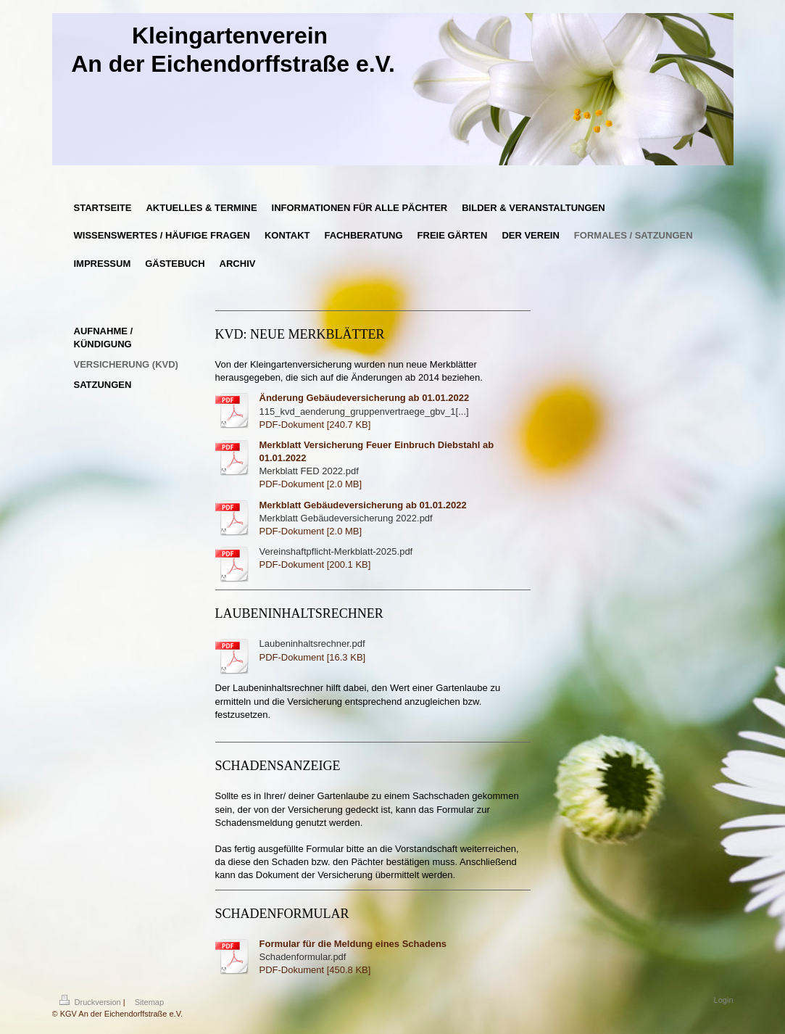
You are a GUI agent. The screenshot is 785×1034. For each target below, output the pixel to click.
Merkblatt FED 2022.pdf (309, 471)
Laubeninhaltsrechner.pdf (312, 643)
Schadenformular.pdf (302, 956)
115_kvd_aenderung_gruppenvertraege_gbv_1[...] (364, 411)
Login (724, 1000)
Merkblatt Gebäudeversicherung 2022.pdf (346, 518)
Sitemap (149, 1002)
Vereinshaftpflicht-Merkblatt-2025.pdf (336, 551)
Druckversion (91, 1002)
